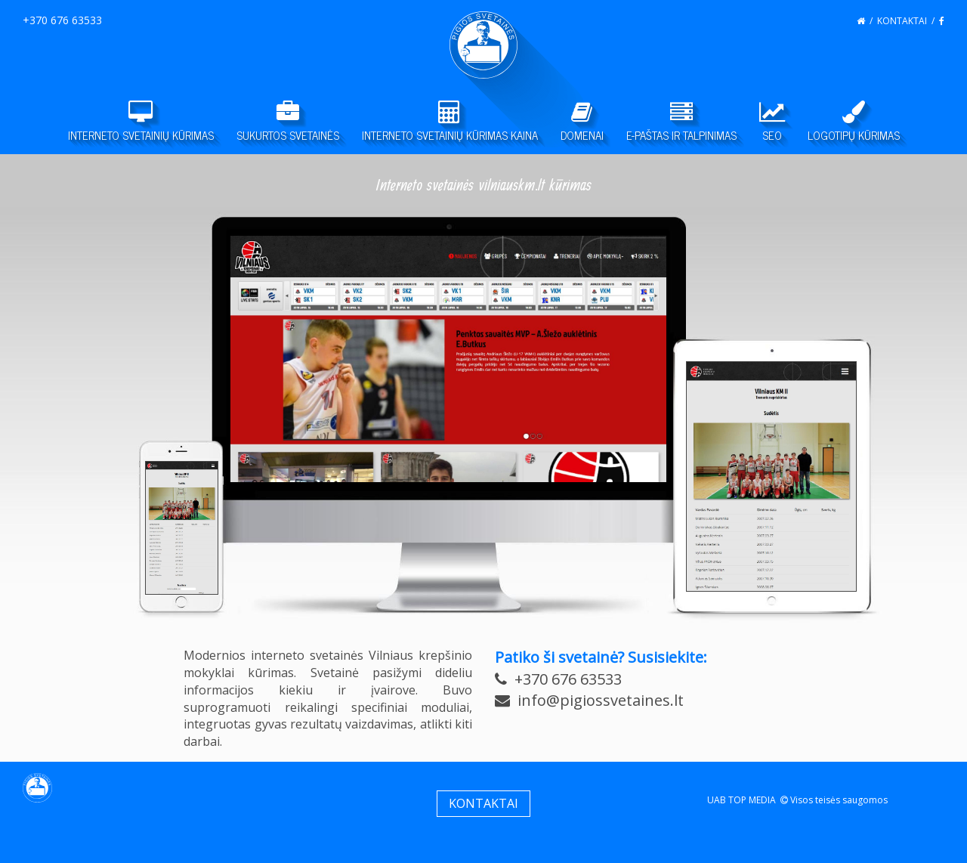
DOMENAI (582, 122)
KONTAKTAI (902, 20)
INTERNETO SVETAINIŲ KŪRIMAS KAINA (450, 122)
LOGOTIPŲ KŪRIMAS (854, 122)
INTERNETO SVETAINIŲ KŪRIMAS (141, 122)
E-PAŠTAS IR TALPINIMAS (681, 122)
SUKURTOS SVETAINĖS (287, 122)
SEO (772, 122)
